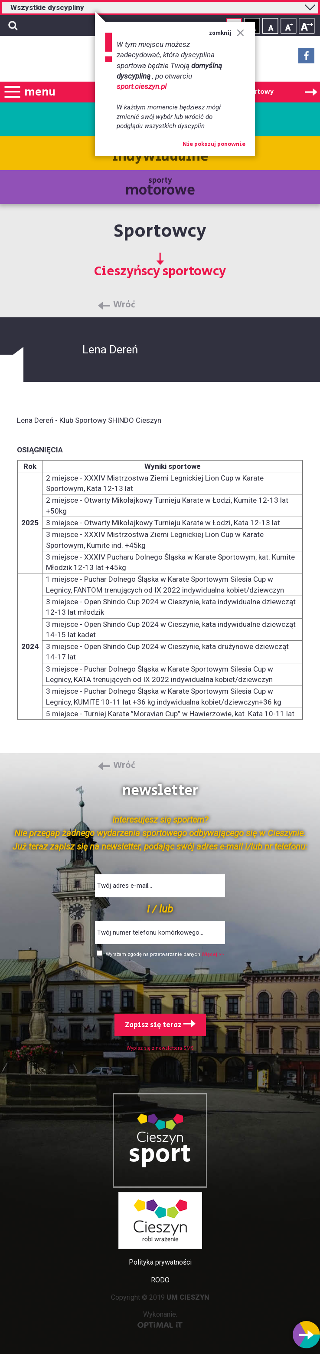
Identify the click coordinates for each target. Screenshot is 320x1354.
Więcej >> (213, 954)
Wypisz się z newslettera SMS (160, 1048)
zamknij (226, 33)
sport (160, 1154)
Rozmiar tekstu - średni (289, 26)
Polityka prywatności (160, 1262)
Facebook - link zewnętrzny (306, 58)
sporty (160, 188)
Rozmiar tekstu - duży (307, 26)
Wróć (124, 305)
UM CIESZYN (188, 1297)
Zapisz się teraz (160, 1025)
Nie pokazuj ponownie (214, 144)
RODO (160, 1280)
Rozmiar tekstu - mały (270, 26)
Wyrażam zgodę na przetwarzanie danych (154, 954)
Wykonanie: (160, 1319)
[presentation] (160, 984)
